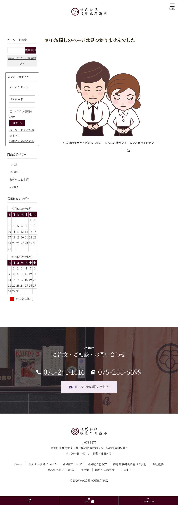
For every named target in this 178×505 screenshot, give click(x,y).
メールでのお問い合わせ (91, 386)
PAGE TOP (148, 500)
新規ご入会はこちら (21, 141)
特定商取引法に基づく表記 (129, 464)
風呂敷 (13, 172)
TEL (29, 500)
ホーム (18, 464)
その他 (13, 187)
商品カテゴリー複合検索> (22, 61)
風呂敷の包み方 (97, 464)
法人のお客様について (42, 464)
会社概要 (158, 464)
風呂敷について (72, 464)
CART (89, 500)
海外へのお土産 (19, 179)
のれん (13, 164)
